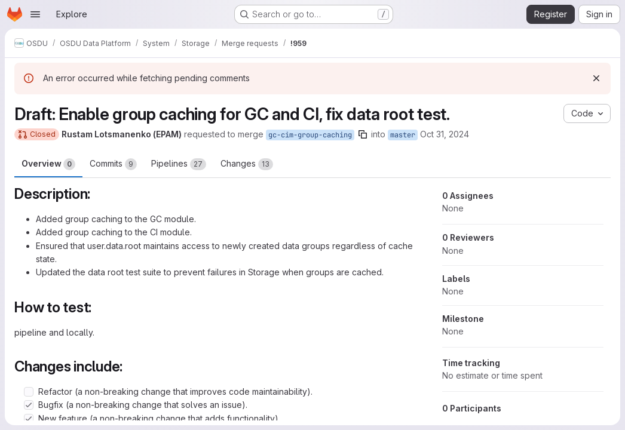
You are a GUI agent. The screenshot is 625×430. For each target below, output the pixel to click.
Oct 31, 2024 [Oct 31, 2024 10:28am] (444, 134)
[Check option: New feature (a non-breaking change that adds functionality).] (28, 418)
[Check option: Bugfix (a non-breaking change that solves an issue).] (28, 405)
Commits (113, 164)
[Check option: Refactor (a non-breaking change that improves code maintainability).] (28, 392)
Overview (48, 164)
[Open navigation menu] (35, 14)
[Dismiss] (596, 78)
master (402, 135)
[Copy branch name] (363, 134)
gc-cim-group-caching (310, 135)
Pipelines (178, 164)
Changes (246, 164)
